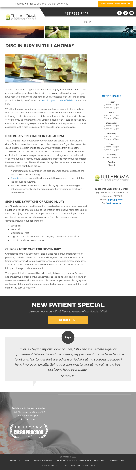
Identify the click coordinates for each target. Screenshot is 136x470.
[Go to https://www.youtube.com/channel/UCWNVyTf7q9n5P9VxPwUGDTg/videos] (131, 13)
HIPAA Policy (85, 460)
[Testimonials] (68, 359)
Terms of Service (118, 460)
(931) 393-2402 (113, 203)
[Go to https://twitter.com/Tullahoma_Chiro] (125, 13)
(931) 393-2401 (76, 13)
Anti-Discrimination (43, 460)
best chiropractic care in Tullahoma (59, 100)
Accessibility (24, 460)
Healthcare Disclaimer (66, 460)
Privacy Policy (100, 460)
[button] (68, 320)
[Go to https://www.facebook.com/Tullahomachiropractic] (119, 13)
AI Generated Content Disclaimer (79, 466)
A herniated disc (19, 178)
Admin (13, 460)
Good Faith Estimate (51, 466)
